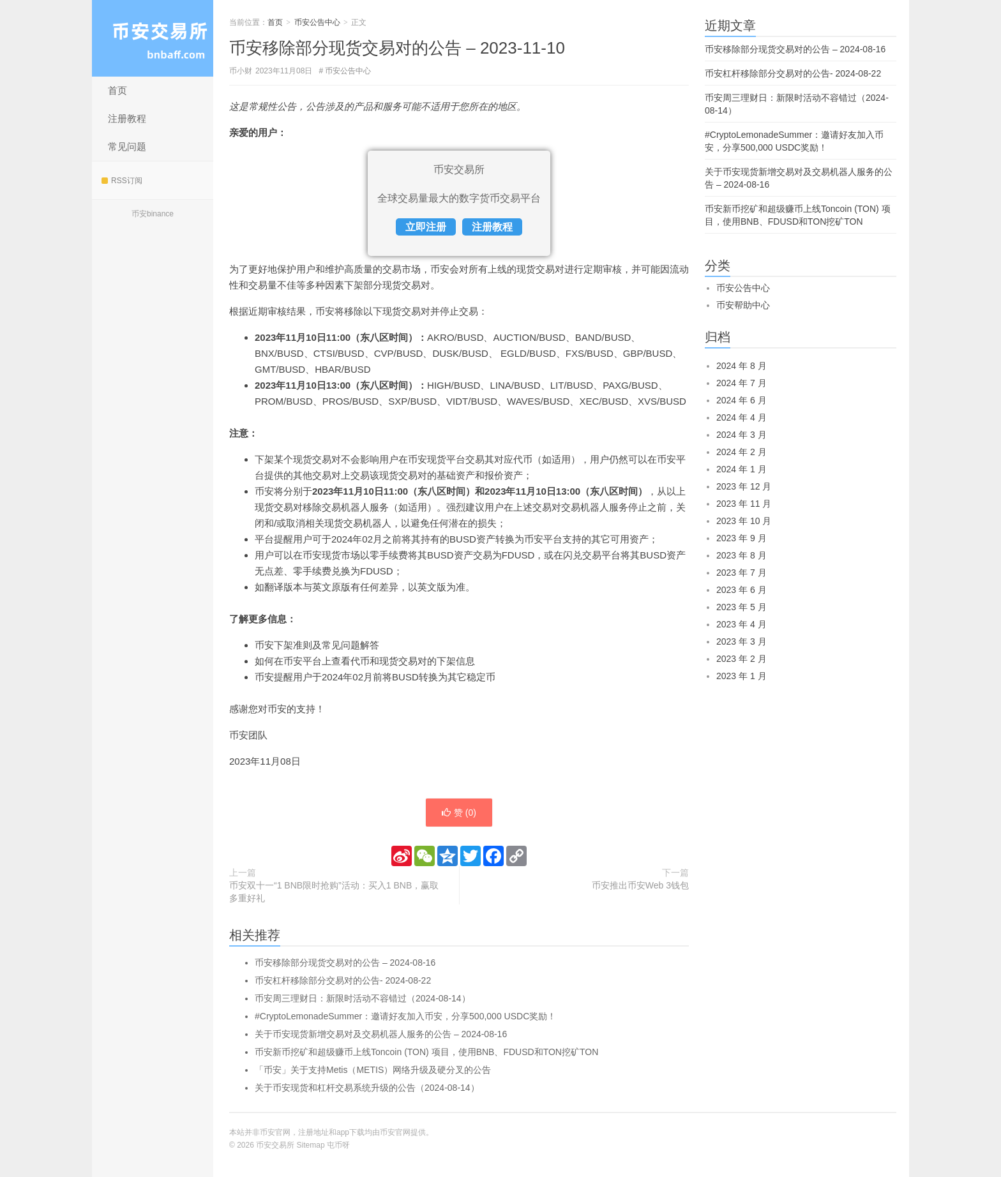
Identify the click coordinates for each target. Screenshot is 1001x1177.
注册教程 (127, 118)
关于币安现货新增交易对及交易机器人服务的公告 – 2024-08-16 (381, 1034)
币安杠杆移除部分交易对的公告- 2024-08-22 (343, 980)
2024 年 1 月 (741, 469)
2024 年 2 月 (741, 452)
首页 (117, 90)
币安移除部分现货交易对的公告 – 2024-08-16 (345, 962)
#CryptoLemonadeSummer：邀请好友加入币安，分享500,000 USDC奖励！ (405, 1016)
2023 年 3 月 (741, 641)
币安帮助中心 (743, 305)
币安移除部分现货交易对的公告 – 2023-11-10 (397, 47)
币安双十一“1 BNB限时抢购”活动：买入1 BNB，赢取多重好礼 (334, 891)
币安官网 (395, 1132)
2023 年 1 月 (741, 676)
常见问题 (127, 146)
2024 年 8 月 (741, 366)
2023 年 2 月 (741, 659)
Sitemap (311, 1145)
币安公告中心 (317, 22)
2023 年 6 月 (741, 590)
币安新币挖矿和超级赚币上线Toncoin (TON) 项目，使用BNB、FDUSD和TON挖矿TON (426, 1052)
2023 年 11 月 (743, 504)
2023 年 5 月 (741, 607)
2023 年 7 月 (741, 572)
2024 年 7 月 (741, 383)
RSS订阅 (122, 180)
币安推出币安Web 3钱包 (640, 885)
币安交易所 (152, 38)
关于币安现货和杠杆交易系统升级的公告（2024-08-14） (367, 1088)
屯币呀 (338, 1145)
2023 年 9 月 (741, 538)
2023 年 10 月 (743, 521)
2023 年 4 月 (741, 624)
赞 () (459, 812)
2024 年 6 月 (741, 400)
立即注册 (425, 226)
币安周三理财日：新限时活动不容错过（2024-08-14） (362, 998)
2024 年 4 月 (741, 417)
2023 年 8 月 (741, 555)
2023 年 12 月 (743, 486)
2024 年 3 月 (741, 435)
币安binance (153, 213)
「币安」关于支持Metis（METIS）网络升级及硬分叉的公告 (373, 1070)
